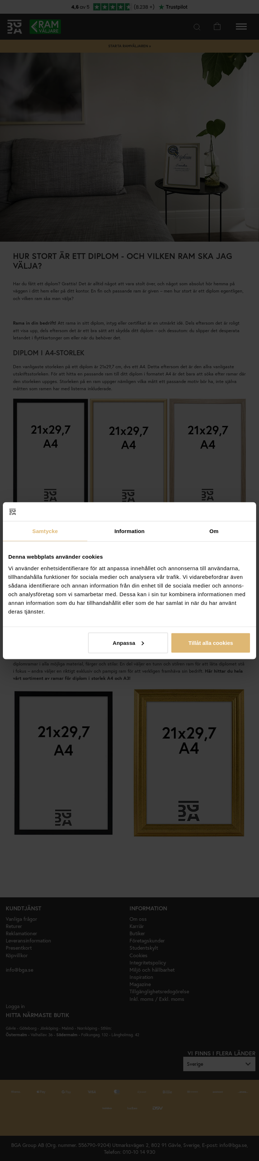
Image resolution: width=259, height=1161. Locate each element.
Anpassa (128, 642)
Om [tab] (213, 531)
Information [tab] (129, 531)
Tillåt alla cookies (210, 642)
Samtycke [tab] (45, 531)
